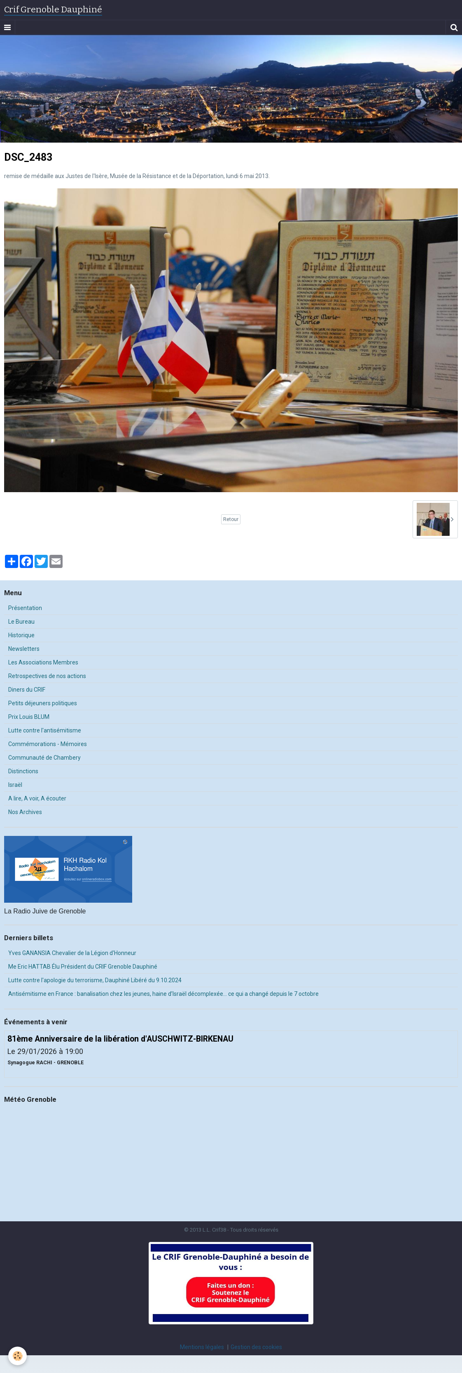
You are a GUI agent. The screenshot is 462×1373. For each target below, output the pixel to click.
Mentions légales (202, 1347)
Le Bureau (21, 621)
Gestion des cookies (256, 1347)
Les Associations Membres (43, 662)
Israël (15, 785)
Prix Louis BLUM (28, 716)
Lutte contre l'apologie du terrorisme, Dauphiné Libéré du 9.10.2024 (95, 980)
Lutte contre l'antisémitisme (44, 730)
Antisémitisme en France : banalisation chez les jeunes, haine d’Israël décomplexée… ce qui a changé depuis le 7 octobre (163, 993)
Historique (21, 635)
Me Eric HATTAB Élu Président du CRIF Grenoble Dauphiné (82, 966)
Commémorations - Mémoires (47, 744)
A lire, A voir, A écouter (37, 798)
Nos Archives (25, 812)
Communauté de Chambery (44, 757)
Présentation (25, 608)
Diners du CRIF (26, 689)
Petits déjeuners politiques (42, 703)
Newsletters (24, 648)
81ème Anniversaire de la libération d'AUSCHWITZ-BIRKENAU (120, 1038)
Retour (230, 519)
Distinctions (23, 771)
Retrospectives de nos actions (47, 676)
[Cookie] (17, 1356)
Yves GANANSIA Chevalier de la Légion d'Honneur (72, 953)
